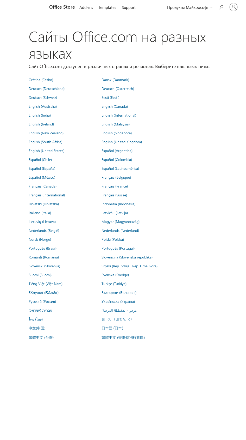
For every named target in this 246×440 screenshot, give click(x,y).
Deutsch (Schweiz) (43, 97)
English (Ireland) (41, 123)
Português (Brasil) (42, 248)
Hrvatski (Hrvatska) (44, 203)
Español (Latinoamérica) (120, 168)
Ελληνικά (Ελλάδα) (44, 292)
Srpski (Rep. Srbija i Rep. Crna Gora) (129, 265)
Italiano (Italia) (40, 212)
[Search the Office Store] (221, 7)
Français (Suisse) (114, 194)
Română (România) (44, 257)
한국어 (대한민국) (117, 319)
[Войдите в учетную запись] (233, 7)
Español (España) (42, 168)
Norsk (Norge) (40, 239)
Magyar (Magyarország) (121, 221)
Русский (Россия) (42, 301)
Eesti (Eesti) (110, 97)
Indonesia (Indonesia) (118, 203)
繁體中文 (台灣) (41, 337)
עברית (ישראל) (40, 310)
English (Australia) (43, 106)
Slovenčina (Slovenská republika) (127, 257)
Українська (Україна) (118, 301)
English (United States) (46, 150)
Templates (107, 7)
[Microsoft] (24, 7)
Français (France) (115, 186)
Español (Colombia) (117, 159)
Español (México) (42, 177)
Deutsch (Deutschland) (47, 88)
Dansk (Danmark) (115, 79)
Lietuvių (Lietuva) (42, 221)
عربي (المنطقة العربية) (119, 310)
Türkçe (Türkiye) (114, 283)
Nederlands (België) (44, 230)
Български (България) (119, 292)
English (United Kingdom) (122, 141)
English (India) (40, 115)
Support (129, 7)
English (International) (119, 115)
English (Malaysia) (116, 123)
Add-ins (86, 7)
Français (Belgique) (116, 177)
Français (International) (47, 194)
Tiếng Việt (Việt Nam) (45, 283)
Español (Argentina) (117, 150)
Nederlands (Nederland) (120, 230)
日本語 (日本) (112, 328)
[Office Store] (62, 7)
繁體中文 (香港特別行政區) (123, 337)
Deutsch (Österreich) (118, 88)
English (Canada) (115, 106)
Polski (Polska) (113, 239)
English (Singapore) (117, 132)
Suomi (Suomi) (40, 274)
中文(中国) (37, 327)
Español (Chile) (40, 159)
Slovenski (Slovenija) (44, 265)
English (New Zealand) (46, 132)
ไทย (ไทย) (36, 319)
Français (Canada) (42, 186)
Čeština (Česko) (41, 79)
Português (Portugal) (118, 248)
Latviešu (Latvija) (115, 212)
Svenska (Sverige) (115, 274)
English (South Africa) (45, 141)
